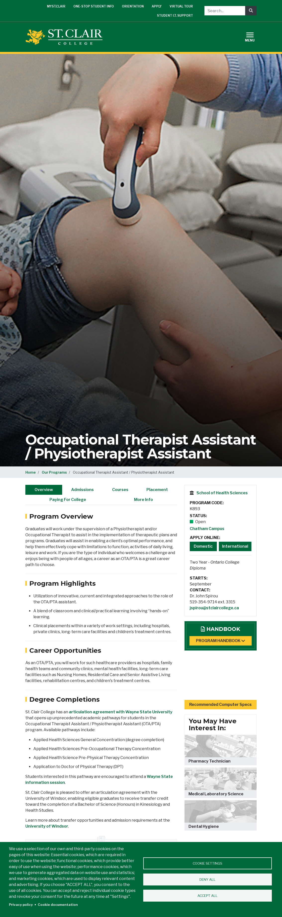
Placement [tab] (157, 489)
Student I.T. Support (175, 15)
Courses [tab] (120, 489)
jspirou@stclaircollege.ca (214, 608)
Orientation (133, 6)
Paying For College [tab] (67, 499)
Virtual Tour (181, 6)
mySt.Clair (56, 6)
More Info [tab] (143, 499)
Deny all (207, 879)
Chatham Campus (207, 528)
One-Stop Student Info (93, 6)
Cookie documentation (58, 905)
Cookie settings (207, 863)
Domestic (203, 546)
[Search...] (224, 10)
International (235, 546)
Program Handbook (220, 640)
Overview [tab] (44, 489)
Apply (157, 6)
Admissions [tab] (82, 489)
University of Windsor (46, 826)
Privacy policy (21, 905)
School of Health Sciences (222, 493)
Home (30, 472)
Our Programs (54, 472)
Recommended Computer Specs (220, 704)
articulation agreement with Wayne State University (120, 712)
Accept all (207, 896)
